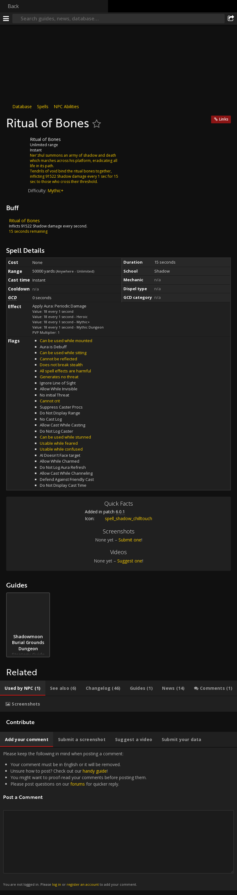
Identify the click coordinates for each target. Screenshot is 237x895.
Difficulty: (38, 190)
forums (77, 784)
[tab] (22, 688)
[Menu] (6, 18)
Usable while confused (61, 449)
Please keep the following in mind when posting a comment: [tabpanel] (118, 819)
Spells (42, 106)
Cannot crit (50, 401)
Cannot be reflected (58, 359)
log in (56, 884)
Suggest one (129, 561)
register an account (83, 884)
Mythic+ (56, 190)
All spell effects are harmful (65, 371)
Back (13, 6)
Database (22, 106)
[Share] (231, 18)
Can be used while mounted (66, 340)
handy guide (95, 771)
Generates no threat (59, 377)
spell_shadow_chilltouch (124, 518)
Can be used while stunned (65, 437)
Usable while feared (59, 443)
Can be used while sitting (63, 352)
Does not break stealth (61, 364)
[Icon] (16, 144)
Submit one (129, 540)
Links (223, 119)
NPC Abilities (66, 106)
